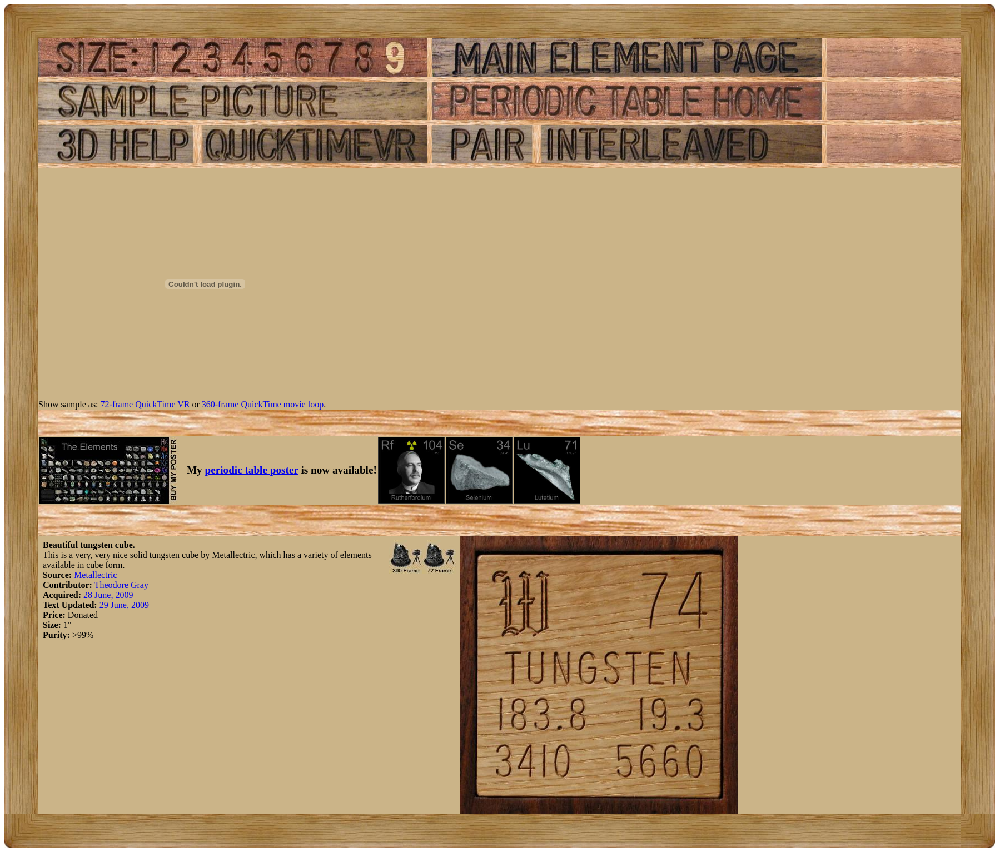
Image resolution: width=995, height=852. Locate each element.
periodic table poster (251, 470)
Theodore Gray (121, 585)
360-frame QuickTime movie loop (263, 404)
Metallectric (95, 575)
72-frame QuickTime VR (145, 404)
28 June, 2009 (108, 595)
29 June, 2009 (124, 605)
